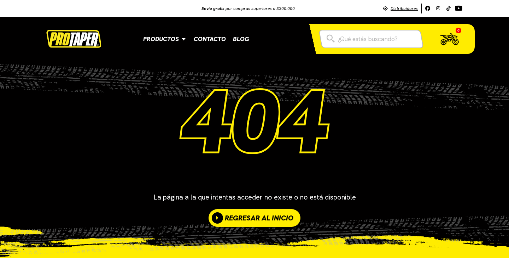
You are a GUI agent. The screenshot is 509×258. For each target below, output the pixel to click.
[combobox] (371, 39)
